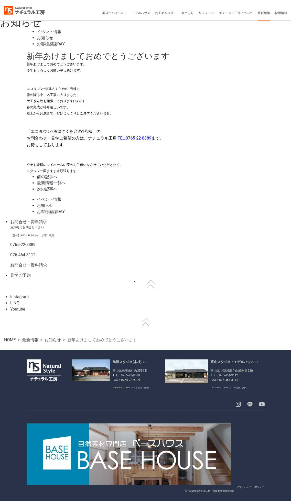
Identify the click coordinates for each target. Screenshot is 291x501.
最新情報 (30, 339)
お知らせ (53, 339)
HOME (10, 339)
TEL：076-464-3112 (224, 375)
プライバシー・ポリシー (250, 486)
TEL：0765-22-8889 (126, 375)
